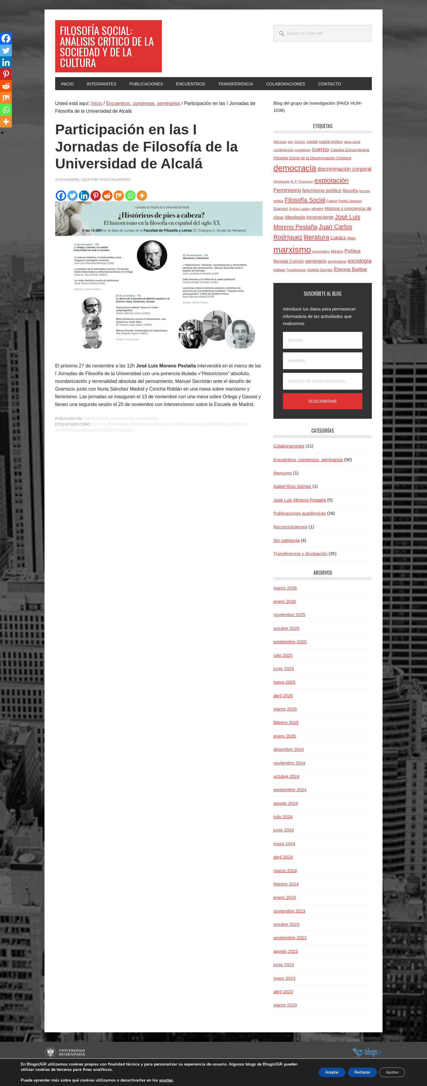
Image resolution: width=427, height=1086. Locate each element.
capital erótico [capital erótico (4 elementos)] (331, 156)
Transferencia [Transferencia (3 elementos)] (296, 284)
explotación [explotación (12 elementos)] (331, 194)
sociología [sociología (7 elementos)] (359, 275)
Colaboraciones (288, 460)
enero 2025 (284, 750)
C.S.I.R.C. (52, 1078)
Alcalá (99, 439)
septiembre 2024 (290, 803)
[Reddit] (107, 210)
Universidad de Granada (65, 1067)
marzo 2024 (285, 884)
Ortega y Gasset (115, 444)
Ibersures (282, 487)
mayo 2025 (284, 696)
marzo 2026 (285, 602)
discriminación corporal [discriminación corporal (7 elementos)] (344, 183)
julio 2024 (282, 830)
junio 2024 (283, 844)
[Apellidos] (322, 375)
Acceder (376, 1078)
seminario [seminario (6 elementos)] (315, 275)
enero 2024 (284, 911)
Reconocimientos (290, 541)
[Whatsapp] (130, 210)
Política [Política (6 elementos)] (353, 265)
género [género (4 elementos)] (317, 223)
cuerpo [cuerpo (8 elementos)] (320, 163)
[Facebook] (61, 210)
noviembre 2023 (289, 925)
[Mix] (119, 210)
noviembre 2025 (289, 628)
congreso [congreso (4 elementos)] (303, 164)
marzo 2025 (285, 723)
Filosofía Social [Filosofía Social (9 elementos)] (305, 214)
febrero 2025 (286, 736)
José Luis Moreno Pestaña (299, 514)
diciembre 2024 (288, 763)
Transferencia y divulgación (300, 567)
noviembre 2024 (289, 777)
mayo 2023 (284, 992)
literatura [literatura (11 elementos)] (316, 251)
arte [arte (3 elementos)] (290, 156)
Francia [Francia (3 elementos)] (331, 215)
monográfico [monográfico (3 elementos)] (321, 265)
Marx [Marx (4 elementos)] (351, 252)
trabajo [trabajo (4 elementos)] (279, 284)
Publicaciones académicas (299, 527)
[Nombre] (322, 354)
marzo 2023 (285, 1019)
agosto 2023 (285, 965)
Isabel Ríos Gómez (292, 500)
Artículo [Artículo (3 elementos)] (299, 156)
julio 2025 (282, 669)
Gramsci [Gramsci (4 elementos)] (280, 223)
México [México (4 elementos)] (337, 265)
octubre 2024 (286, 790)
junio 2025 (283, 682)
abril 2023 (283, 1005)
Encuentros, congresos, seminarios (121, 433)
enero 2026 (284, 615)
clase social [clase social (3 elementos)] (352, 156)
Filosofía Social (186, 439)
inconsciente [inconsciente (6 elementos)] (320, 231)
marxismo (87, 444)
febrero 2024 (286, 898)
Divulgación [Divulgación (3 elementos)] (281, 196)
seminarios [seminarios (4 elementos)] (337, 275)
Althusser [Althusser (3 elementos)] (279, 156)
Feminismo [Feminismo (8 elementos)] (287, 204)
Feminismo (118, 439)
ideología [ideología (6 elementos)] (295, 231)
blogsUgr (367, 1067)
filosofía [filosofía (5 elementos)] (350, 204)
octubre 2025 (286, 642)
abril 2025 (283, 709)
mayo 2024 (284, 857)
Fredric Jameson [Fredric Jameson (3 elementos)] (350, 215)
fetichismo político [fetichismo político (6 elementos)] (321, 205)
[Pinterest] (95, 210)
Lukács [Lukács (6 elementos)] (338, 252)
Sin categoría (286, 554)
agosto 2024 (285, 817)
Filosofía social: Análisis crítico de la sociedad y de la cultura (108, 53)
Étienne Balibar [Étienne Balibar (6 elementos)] (350, 283)
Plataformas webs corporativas (89, 1078)
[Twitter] (72, 210)
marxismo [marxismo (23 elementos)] (292, 264)
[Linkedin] (84, 210)
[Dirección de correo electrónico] (322, 395)
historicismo (217, 439)
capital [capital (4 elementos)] (312, 156)
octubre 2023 (286, 938)
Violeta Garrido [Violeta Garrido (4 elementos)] (320, 284)
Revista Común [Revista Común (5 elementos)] (288, 275)
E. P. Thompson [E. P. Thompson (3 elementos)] (302, 196)
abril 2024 (283, 871)
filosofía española (149, 439)
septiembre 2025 (290, 655)
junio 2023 (283, 978)
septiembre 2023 (290, 951)
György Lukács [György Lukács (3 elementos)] (299, 223)
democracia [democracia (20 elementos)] (294, 182)
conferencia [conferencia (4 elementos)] (283, 164)
